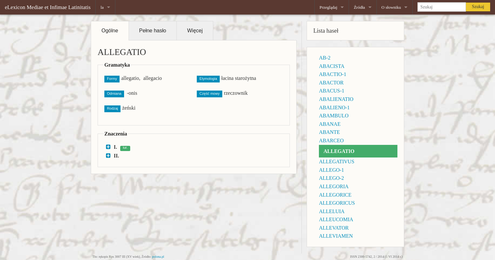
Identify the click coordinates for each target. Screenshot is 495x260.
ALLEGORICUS (337, 203)
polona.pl (158, 256)
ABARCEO (331, 140)
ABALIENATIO (336, 99)
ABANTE (329, 132)
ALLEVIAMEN (336, 236)
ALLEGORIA (334, 186)
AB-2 (325, 57)
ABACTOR (331, 82)
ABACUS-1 (331, 90)
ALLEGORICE (335, 195)
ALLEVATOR (334, 228)
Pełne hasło (152, 30)
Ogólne (109, 30)
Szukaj (478, 6)
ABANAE (330, 124)
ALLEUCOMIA (336, 219)
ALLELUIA (331, 211)
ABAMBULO (334, 115)
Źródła (359, 7)
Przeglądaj (328, 7)
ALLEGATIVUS (336, 161)
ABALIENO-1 (334, 107)
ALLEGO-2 (331, 178)
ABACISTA (331, 66)
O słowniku (391, 7)
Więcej (195, 30)
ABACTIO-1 (332, 74)
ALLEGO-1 (331, 170)
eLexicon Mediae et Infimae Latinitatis (47, 7)
